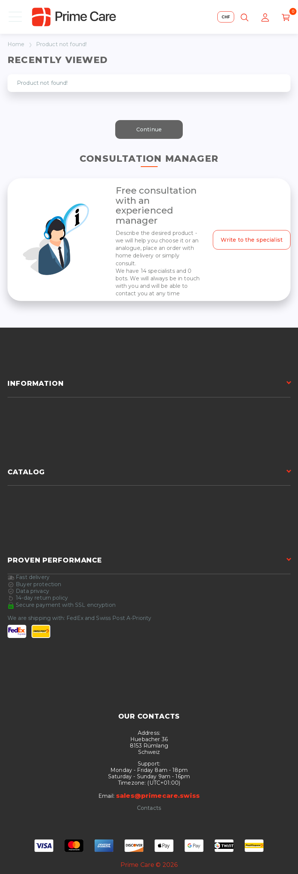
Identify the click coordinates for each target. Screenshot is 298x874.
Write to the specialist (252, 239)
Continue (149, 129)
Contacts (149, 808)
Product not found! (61, 44)
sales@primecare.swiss (158, 795)
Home (16, 44)
